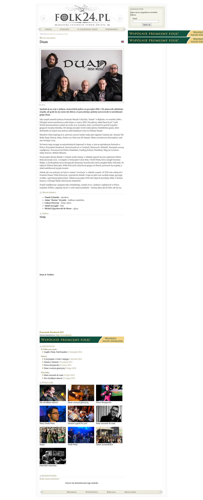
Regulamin (130, 492)
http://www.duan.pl (63, 335)
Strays (53, 436)
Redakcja (72, 492)
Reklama (111, 492)
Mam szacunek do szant (53, 375)
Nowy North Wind (53, 415)
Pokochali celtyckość (53, 457)
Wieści (48, 29)
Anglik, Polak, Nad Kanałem (55, 352)
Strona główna (81, 15)
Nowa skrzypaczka (51, 365)
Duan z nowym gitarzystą (54, 368)
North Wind (81, 436)
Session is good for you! (81, 415)
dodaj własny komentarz (49, 479)
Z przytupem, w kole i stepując (56, 359)
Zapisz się (146, 25)
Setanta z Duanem (51, 362)
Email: (135, 18)
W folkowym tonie (87, 29)
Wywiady (64, 29)
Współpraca (91, 492)
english (122, 42)
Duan (66, 34)
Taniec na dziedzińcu (109, 436)
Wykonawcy (112, 29)
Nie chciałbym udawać (53, 378)
